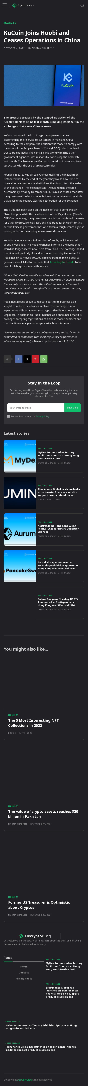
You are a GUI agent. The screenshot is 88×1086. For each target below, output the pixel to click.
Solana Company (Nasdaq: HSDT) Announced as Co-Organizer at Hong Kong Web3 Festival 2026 (58, 602)
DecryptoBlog (24, 1079)
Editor (41, 500)
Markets (10, 23)
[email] (35, 407)
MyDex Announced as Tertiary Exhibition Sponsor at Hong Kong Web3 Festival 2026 (58, 455)
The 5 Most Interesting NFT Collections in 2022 (33, 723)
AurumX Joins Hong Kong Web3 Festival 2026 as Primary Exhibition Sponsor (58, 529)
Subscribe (72, 407)
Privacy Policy (42, 416)
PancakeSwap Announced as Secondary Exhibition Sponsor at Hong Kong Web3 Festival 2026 (58, 565)
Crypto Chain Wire (47, 463)
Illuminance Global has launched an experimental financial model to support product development (59, 492)
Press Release (45, 448)
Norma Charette (43, 48)
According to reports (62, 262)
